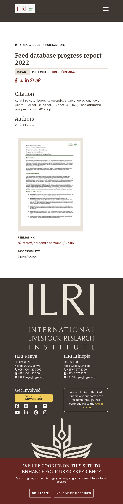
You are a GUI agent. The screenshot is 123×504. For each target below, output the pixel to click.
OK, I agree (40, 493)
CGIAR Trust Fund (91, 405)
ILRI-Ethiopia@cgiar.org (80, 377)
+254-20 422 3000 (28, 369)
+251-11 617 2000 (75, 369)
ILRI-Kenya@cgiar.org (29, 377)
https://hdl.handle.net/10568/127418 (48, 243)
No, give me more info (73, 493)
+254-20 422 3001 (28, 373)
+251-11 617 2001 (75, 373)
